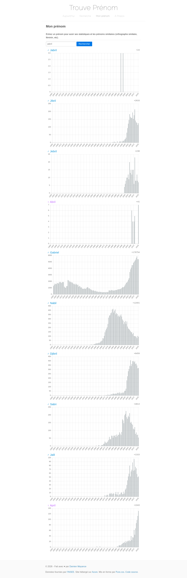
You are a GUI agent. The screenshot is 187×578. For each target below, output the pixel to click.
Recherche (85, 16)
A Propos (119, 16)
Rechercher (84, 44)
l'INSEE (70, 572)
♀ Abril (51, 201)
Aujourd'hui (69, 16)
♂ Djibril (52, 353)
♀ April (51, 505)
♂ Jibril (51, 100)
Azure (95, 572)
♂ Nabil (51, 303)
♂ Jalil (51, 454)
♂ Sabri (51, 404)
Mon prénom (103, 16)
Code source (131, 572)
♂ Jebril (52, 151)
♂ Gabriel (53, 252)
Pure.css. (120, 572)
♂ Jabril (52, 50)
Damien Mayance (77, 566)
